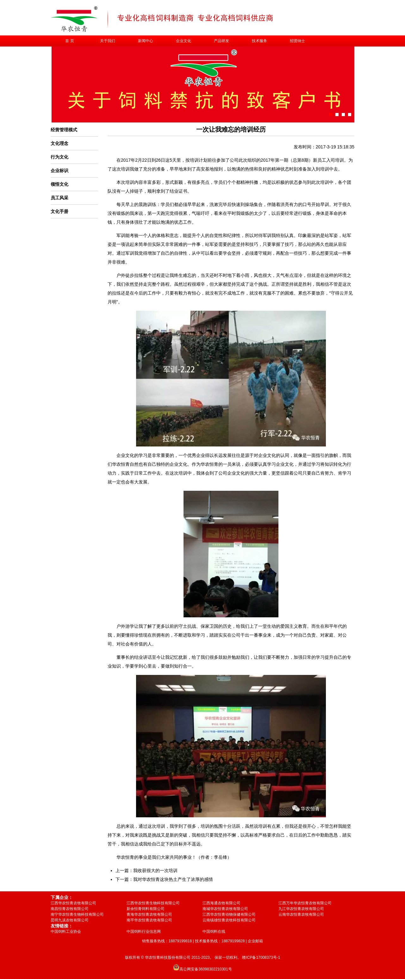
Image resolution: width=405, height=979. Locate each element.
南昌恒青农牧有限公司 (70, 909)
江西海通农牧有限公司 (221, 903)
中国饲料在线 (213, 931)
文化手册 (59, 211)
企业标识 (59, 170)
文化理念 (59, 143)
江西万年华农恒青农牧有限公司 (305, 903)
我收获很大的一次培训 (155, 870)
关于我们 (107, 41)
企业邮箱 (255, 941)
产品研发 (221, 41)
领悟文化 (59, 184)
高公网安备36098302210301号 (205, 969)
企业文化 (183, 41)
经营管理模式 (64, 129)
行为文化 (59, 156)
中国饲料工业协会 (66, 931)
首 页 (69, 41)
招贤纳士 (297, 41)
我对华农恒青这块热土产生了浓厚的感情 (173, 879)
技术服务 (259, 41)
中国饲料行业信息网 (144, 931)
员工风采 (59, 197)
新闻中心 (145, 41)
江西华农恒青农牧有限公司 (73, 903)
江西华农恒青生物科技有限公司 (153, 903)
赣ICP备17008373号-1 (261, 957)
